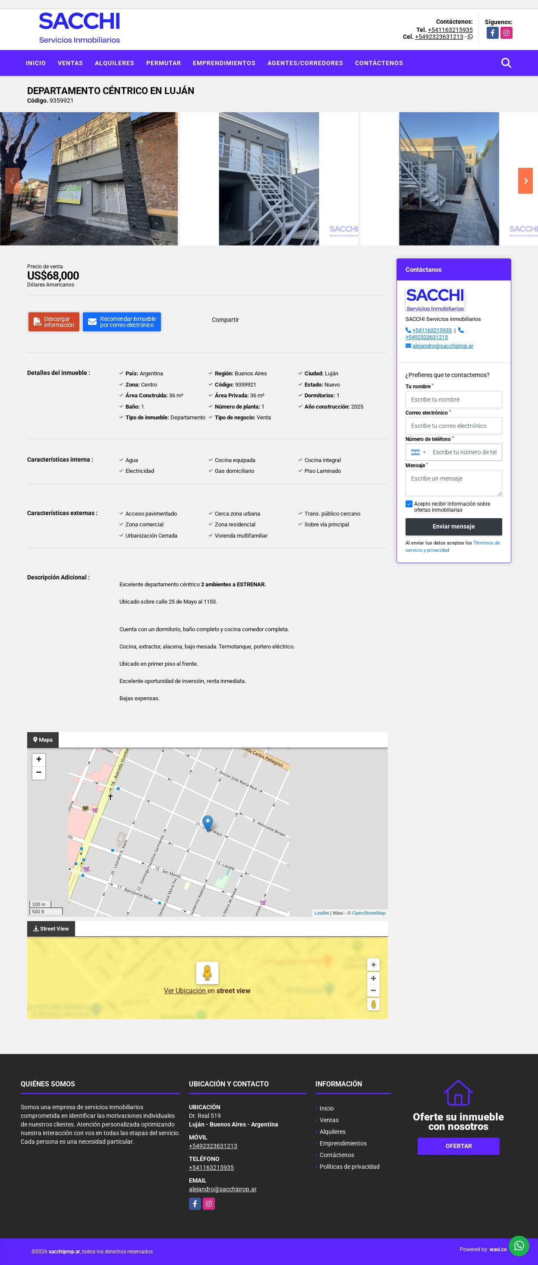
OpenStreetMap (369, 913)
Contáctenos (379, 63)
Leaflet (322, 913)
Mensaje (417, 465)
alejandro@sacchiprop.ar (442, 346)
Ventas (70, 63)
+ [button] (38, 760)
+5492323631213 (439, 36)
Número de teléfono (430, 439)
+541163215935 (450, 29)
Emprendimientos (224, 63)
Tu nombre (420, 386)
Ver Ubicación (186, 991)
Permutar (163, 63)
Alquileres (115, 63)
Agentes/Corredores (305, 63)
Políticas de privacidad (350, 1166)
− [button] (38, 773)
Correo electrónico (428, 412)
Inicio (36, 63)
